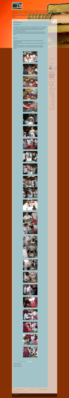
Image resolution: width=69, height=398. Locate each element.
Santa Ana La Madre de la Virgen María (53, 97)
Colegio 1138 (52, 72)
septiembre (53, 90)
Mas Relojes (52, 63)
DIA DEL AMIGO (53, 105)
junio (52, 107)
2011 (51, 84)
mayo (52, 109)
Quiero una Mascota (55, 47)
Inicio (31, 389)
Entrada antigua (43, 389)
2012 (51, 82)
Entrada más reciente (18, 389)
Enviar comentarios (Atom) (23, 392)
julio (52, 94)
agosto (52, 92)
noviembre (53, 86)
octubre (52, 88)
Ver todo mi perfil (52, 79)
